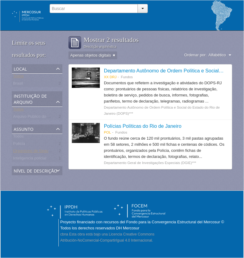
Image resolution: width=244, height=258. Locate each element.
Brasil (18, 84)
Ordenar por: (195, 55)
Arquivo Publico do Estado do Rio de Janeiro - (53, 117)
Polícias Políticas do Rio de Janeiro (142, 126)
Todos (18, 77)
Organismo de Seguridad (35, 152)
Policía (19, 144)
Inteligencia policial (29, 159)
